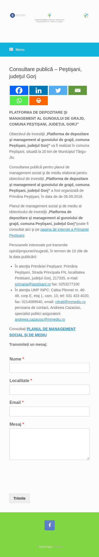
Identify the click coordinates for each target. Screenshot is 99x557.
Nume (17, 359)
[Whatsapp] (19, 100)
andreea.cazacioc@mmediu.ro (40, 319)
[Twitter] (58, 90)
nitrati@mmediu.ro (70, 302)
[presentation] (49, 485)
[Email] (77, 90)
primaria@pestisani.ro (33, 284)
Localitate (21, 380)
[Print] (38, 100)
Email (16, 402)
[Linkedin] (38, 90)
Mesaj (17, 424)
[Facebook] (19, 90)
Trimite (19, 498)
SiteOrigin (46, 546)
